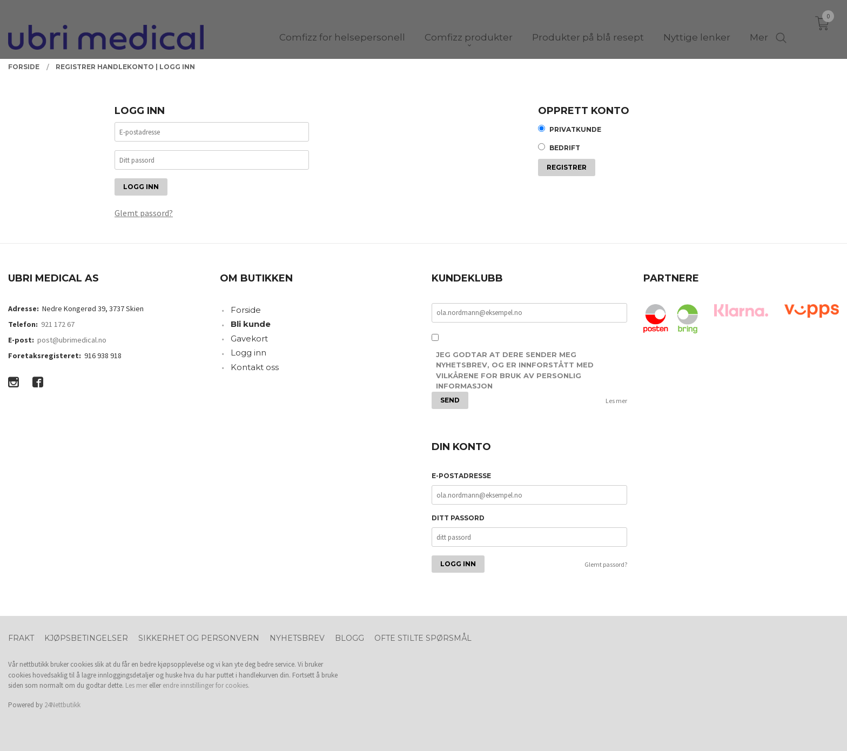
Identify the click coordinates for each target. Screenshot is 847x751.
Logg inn (248, 352)
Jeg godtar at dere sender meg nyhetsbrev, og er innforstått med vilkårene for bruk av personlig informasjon (515, 370)
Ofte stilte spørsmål (423, 638)
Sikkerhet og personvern (198, 638)
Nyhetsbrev (297, 638)
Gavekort (249, 338)
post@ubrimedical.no (71, 340)
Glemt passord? (144, 212)
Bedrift (564, 148)
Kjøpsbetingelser (86, 638)
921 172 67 (58, 324)
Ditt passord (458, 518)
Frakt (21, 638)
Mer (759, 27)
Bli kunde (251, 324)
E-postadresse (461, 476)
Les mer (616, 401)
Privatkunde (575, 129)
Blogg (349, 638)
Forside (246, 310)
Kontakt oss (255, 367)
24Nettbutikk (62, 704)
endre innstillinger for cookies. (206, 685)
